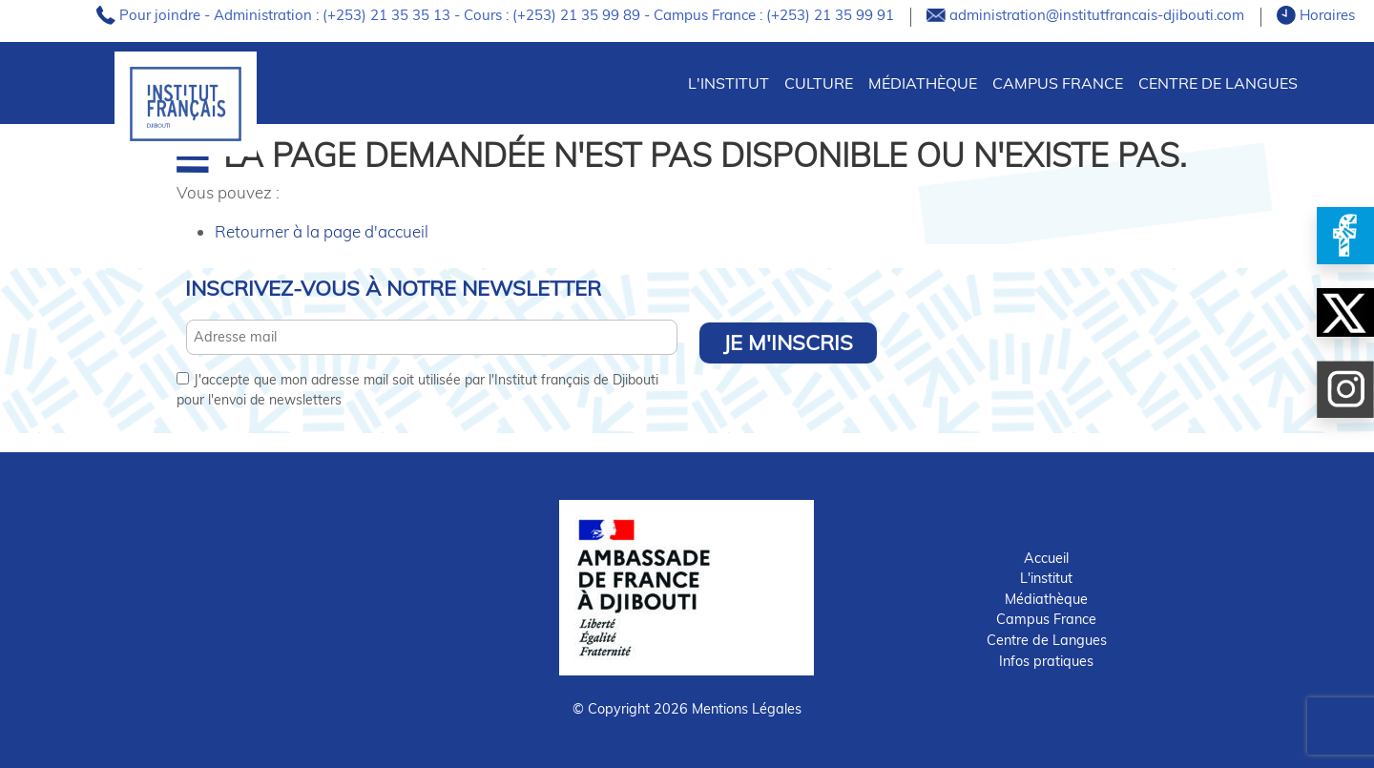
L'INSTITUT (728, 83)
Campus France (1057, 83)
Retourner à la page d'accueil (321, 231)
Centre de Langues (1218, 83)
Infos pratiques (1046, 661)
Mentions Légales (747, 708)
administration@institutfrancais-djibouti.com (1098, 15)
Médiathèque (922, 83)
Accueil (1046, 558)
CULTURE (818, 83)
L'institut (1046, 578)
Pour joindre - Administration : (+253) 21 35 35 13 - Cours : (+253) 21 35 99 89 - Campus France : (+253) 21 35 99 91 (508, 15)
